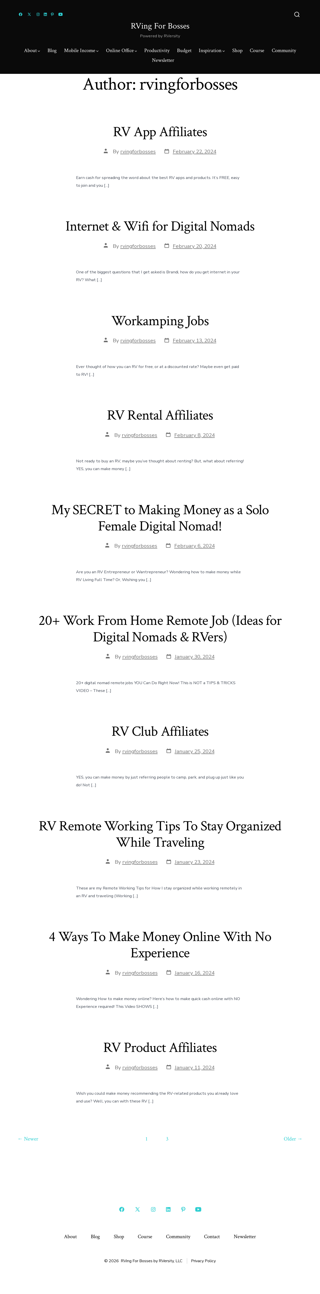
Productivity (157, 50)
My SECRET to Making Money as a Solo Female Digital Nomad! (160, 518)
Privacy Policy (203, 1261)
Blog (52, 50)
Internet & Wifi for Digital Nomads (160, 226)
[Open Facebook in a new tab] (21, 14)
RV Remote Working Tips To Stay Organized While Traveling (160, 834)
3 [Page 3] (167, 1139)
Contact (212, 1236)
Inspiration (212, 50)
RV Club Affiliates (160, 731)
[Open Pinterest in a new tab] (52, 14)
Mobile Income (81, 50)
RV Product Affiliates (159, 1047)
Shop (237, 50)
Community (284, 50)
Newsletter (163, 60)
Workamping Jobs (160, 321)
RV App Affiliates (160, 132)
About (32, 50)
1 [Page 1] (147, 1139)
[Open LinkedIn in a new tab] (45, 14)
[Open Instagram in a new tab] (38, 14)
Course (257, 50)
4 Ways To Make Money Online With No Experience (160, 945)
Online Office (121, 50)
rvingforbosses (138, 151)
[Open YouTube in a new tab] (60, 14)
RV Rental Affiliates (160, 415)
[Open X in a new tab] (29, 14)
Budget (184, 50)
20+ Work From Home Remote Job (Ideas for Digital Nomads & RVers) (160, 628)
